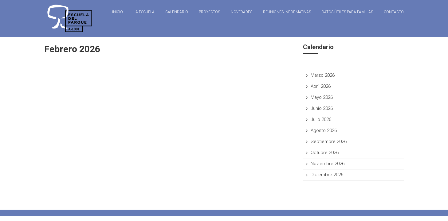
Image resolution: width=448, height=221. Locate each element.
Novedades (241, 12)
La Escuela (144, 12)
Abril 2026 (321, 86)
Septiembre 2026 (329, 141)
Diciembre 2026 (327, 174)
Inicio (117, 12)
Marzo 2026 (323, 75)
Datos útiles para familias (347, 12)
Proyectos (209, 12)
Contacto (394, 12)
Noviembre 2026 (327, 163)
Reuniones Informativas (287, 12)
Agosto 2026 (324, 130)
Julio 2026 (321, 119)
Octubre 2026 (325, 152)
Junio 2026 (322, 108)
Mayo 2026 (322, 97)
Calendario (176, 12)
